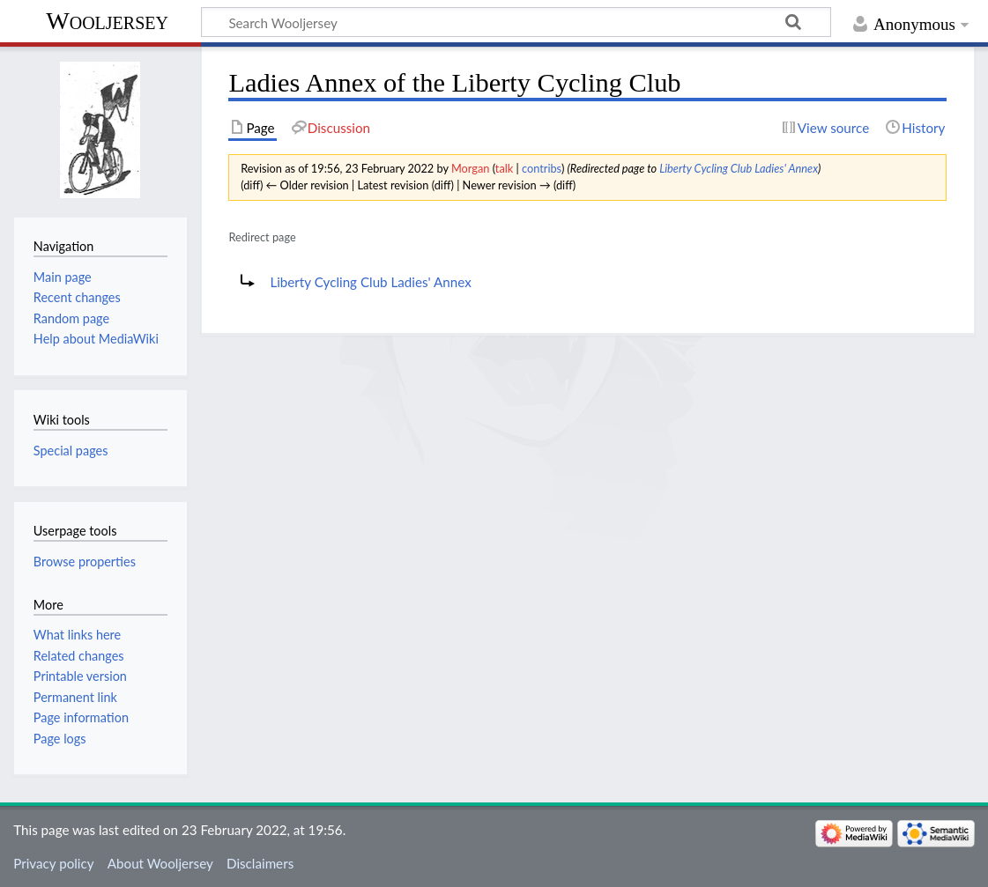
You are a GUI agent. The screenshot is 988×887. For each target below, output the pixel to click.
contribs (541, 168)
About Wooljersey (160, 863)
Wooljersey (107, 20)
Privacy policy (53, 863)
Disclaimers (260, 863)
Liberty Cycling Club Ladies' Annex (738, 168)
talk (504, 168)
